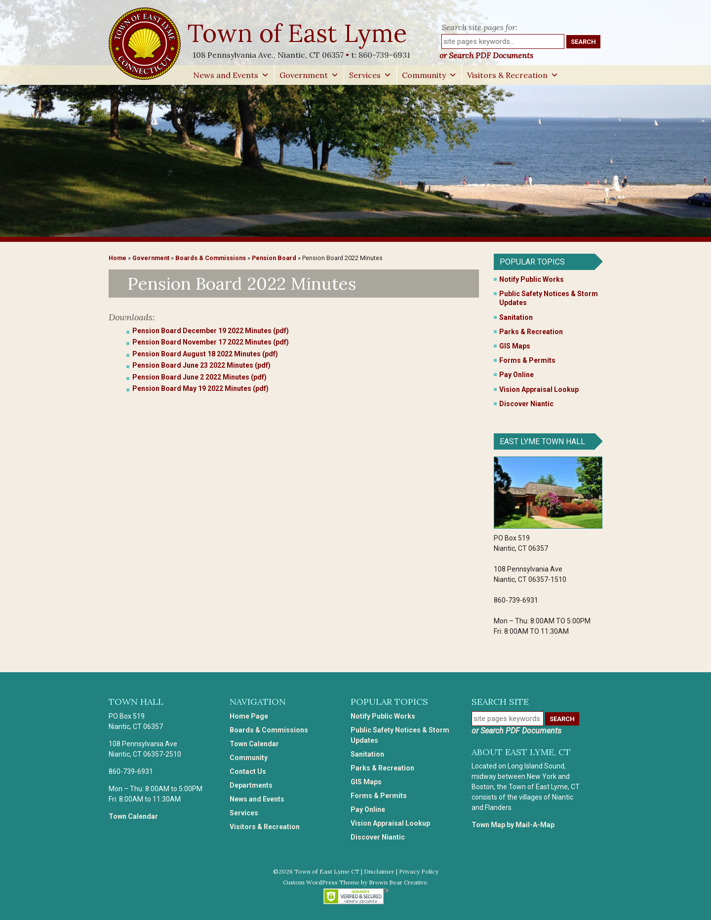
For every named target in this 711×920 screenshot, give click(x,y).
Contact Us (248, 771)
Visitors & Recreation (512, 75)
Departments (251, 785)
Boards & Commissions (210, 258)
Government (309, 75)
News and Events (231, 75)
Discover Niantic (526, 404)
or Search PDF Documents (486, 55)
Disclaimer (379, 871)
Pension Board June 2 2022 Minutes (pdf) (199, 377)
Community (429, 75)
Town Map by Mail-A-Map (513, 825)
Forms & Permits (527, 360)
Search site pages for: (479, 27)
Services (370, 75)
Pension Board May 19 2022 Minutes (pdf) (200, 388)
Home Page (249, 716)
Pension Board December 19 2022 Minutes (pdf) (210, 331)
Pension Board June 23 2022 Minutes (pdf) (201, 365)
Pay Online (516, 375)
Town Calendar (133, 816)
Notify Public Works (531, 279)
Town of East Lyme (298, 33)
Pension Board (274, 258)
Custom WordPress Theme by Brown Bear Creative (355, 882)
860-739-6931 (384, 55)
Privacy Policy (418, 871)
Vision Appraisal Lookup (539, 389)
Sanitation (516, 317)
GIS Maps (514, 346)
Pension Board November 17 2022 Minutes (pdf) (210, 342)
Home (117, 258)
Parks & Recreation (531, 332)
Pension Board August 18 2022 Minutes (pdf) (205, 354)
